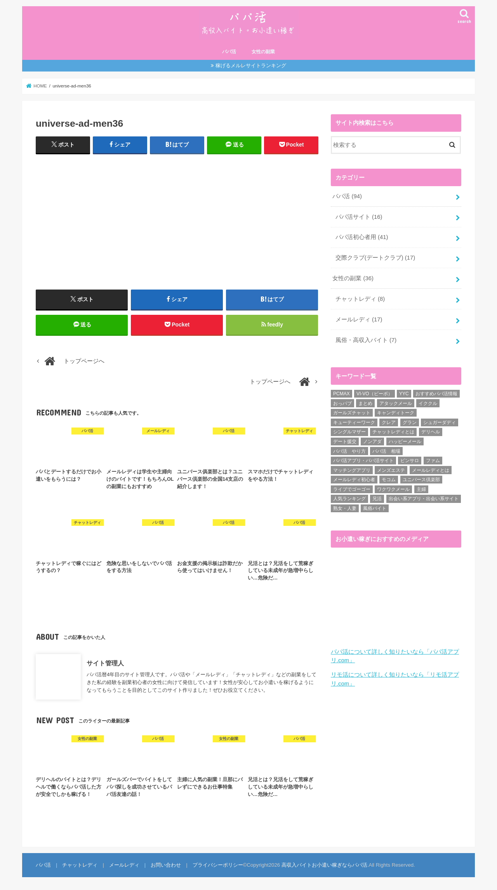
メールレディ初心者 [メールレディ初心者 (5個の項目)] (354, 479)
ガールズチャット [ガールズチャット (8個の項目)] (351, 412)
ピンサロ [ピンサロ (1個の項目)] (409, 460)
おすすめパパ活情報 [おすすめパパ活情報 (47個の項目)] (436, 393)
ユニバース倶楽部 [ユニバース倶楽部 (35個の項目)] (421, 479)
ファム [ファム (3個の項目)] (433, 460)
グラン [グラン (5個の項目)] (410, 422)
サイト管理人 (105, 662)
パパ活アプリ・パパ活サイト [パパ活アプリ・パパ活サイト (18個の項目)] (363, 460)
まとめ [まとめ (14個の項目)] (365, 403)
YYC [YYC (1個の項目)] (404, 393)
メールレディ (358, 319)
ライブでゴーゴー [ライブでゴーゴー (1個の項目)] (351, 489)
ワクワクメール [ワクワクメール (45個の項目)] (393, 489)
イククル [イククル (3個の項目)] (428, 403)
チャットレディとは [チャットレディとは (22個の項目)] (393, 432)
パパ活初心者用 (361, 237)
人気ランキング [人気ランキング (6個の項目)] (349, 498)
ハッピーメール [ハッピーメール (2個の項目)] (405, 441)
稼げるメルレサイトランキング (250, 65)
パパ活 (229, 51)
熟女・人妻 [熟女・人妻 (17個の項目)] (344, 508)
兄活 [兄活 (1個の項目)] (377, 498)
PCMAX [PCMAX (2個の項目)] (341, 393)
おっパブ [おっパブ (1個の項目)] (342, 403)
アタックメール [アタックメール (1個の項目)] (395, 403)
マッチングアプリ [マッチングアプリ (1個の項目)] (351, 470)
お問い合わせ (166, 865)
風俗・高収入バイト (365, 340)
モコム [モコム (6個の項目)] (389, 479)
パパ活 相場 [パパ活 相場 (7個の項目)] (386, 451)
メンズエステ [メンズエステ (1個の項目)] (391, 470)
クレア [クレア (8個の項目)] (389, 422)
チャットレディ (360, 299)
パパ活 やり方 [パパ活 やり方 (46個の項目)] (349, 451)
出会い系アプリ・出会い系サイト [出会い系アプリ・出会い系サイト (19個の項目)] (424, 498)
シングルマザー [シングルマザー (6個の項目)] (349, 432)
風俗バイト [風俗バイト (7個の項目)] (374, 508)
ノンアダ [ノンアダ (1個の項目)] (372, 441)
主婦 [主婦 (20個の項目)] (421, 489)
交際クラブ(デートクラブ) (375, 258)
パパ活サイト (358, 217)
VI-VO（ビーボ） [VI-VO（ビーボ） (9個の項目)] (374, 393)
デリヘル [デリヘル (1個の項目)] (430, 432)
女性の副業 (263, 51)
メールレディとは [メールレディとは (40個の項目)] (430, 470)
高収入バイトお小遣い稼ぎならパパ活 (324, 865)
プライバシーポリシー (218, 865)
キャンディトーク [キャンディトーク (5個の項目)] (395, 412)
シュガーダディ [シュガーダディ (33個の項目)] (439, 422)
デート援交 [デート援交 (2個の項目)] (344, 441)
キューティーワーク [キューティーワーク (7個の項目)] (354, 422)
